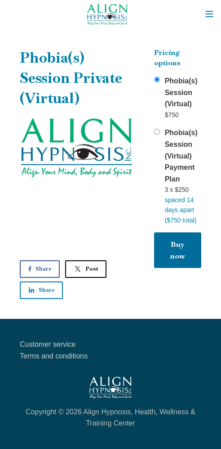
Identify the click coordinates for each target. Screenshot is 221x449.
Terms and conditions (54, 356)
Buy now (177, 250)
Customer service (47, 344)
